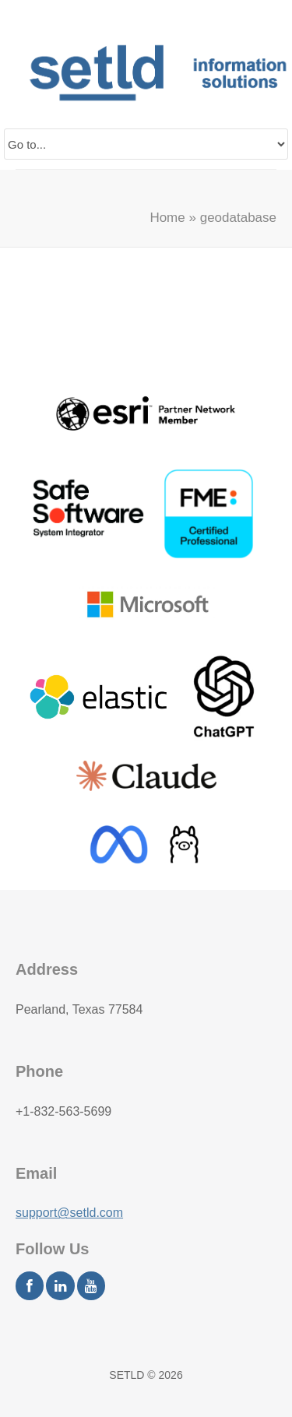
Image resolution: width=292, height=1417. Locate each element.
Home (167, 217)
